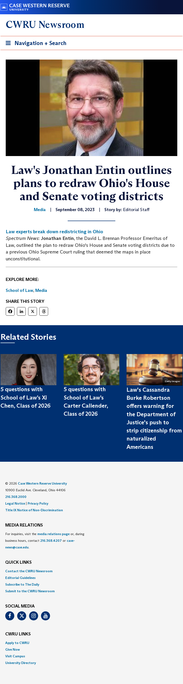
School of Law (19, 290)
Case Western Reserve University (42, 483)
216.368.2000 (15, 497)
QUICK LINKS (18, 562)
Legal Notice (15, 503)
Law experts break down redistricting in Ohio (54, 231)
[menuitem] (91, 571)
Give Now (12, 649)
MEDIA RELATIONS (24, 525)
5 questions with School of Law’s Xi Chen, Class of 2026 (25, 397)
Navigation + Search (34, 44)
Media (41, 290)
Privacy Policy (38, 503)
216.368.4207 (51, 540)
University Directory (20, 663)
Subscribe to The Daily (22, 584)
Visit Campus (15, 656)
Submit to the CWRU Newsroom (30, 591)
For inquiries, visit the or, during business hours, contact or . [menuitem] (44, 540)
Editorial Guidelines (20, 578)
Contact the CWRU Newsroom (29, 571)
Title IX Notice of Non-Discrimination (34, 510)
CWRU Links (18, 634)
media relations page (53, 534)
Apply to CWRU (17, 643)
